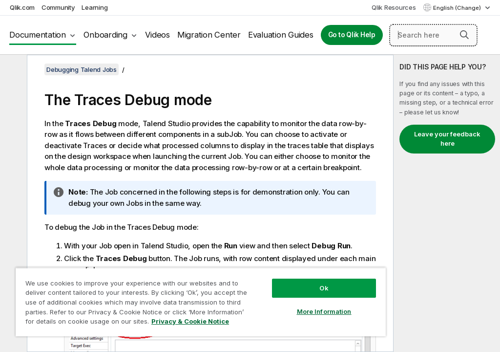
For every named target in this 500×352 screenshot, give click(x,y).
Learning (94, 7)
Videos (157, 35)
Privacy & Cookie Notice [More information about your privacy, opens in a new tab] (190, 321)
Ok (323, 288)
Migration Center (209, 35)
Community (58, 7)
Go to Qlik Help (351, 35)
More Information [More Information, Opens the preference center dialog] (324, 311)
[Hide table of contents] (12, 70)
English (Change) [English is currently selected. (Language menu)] (457, 7)
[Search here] (433, 35)
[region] (201, 301)
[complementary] (447, 203)
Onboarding (105, 35)
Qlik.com (22, 7)
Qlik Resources (394, 7)
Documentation (37, 35)
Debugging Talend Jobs (81, 69)
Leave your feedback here (447, 139)
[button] (464, 35)
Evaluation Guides (280, 35)
